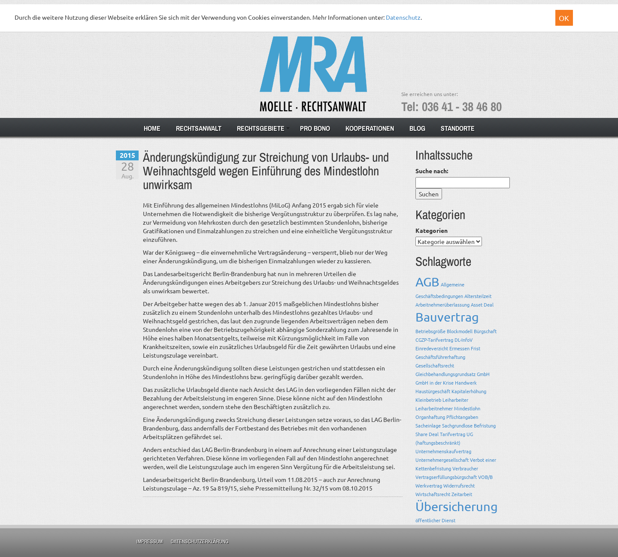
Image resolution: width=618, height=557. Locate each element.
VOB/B (485, 476)
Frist (475, 348)
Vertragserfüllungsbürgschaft (446, 476)
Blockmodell (460, 331)
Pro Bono (315, 128)
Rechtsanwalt (198, 128)
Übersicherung (456, 506)
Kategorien (431, 230)
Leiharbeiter (455, 399)
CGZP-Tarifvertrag (434, 339)
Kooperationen (369, 128)
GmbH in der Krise (434, 382)
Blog (417, 128)
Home (152, 128)
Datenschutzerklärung (200, 541)
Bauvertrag (447, 317)
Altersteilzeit (477, 295)
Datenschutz (403, 17)
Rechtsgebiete (261, 128)
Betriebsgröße (430, 331)
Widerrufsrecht (459, 485)
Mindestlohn (467, 408)
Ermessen (459, 348)
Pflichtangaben (462, 416)
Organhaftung (430, 416)
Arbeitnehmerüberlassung (442, 304)
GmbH (483, 373)
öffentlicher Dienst (435, 520)
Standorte (458, 128)
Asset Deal (482, 304)
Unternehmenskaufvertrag (443, 451)
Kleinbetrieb (428, 399)
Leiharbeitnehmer (434, 408)
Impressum (149, 541)
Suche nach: (431, 171)
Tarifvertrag (452, 434)
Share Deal (427, 434)
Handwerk (466, 382)
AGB (427, 281)
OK (564, 17)
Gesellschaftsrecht (434, 365)
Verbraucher (465, 468)
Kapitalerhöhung (468, 391)
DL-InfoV (463, 339)
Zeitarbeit (461, 494)
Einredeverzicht (431, 348)
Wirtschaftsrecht (432, 494)
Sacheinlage (428, 425)
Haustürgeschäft (432, 391)
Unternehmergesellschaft (442, 459)
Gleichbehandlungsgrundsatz (445, 373)
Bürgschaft (485, 331)
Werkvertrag (428, 485)
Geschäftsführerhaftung (440, 356)
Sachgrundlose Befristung (469, 425)
